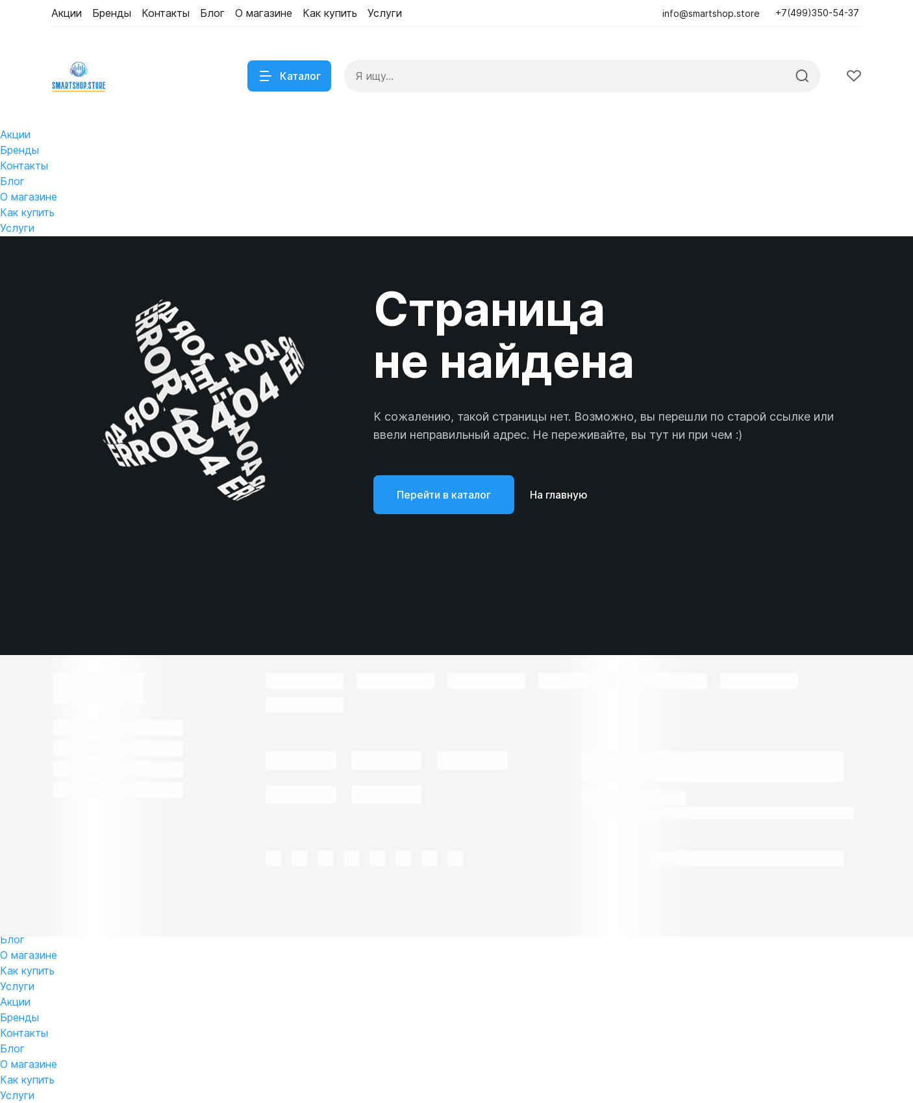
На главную (559, 494)
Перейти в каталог (444, 494)
